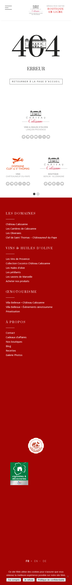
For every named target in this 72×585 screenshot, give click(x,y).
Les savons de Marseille (19, 277)
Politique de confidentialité (51, 579)
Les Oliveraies (13, 233)
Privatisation (13, 311)
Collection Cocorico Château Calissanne (28, 263)
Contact (10, 333)
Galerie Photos (14, 355)
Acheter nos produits (17, 281)
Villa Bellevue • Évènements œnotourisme (29, 307)
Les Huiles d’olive (15, 268)
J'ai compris (14, 579)
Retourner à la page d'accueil (36, 81)
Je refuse (29, 579)
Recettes (11, 350)
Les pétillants (13, 272)
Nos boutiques (14, 342)
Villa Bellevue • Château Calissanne (25, 302)
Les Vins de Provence (18, 259)
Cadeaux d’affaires (16, 337)
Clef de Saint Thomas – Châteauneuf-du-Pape (31, 237)
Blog (8, 346)
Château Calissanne (17, 224)
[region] (36, 124)
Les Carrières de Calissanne (21, 229)
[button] (34, 194)
